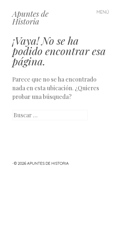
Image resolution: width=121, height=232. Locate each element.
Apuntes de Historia (30, 17)
